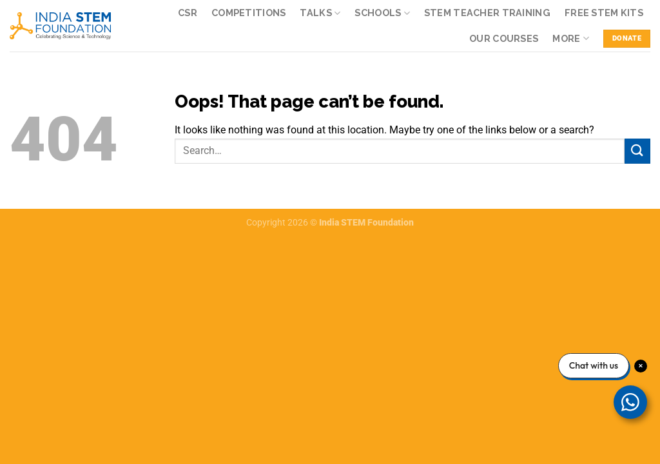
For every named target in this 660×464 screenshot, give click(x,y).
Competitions (248, 12)
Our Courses (503, 38)
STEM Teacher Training (487, 12)
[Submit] (637, 151)
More (570, 38)
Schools (382, 13)
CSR (187, 12)
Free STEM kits (604, 12)
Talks (320, 13)
